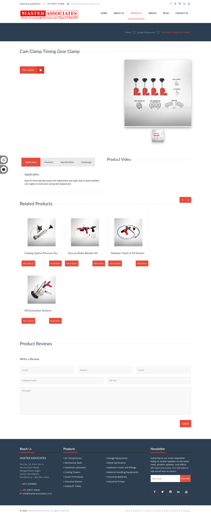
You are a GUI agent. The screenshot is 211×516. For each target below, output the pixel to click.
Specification (67, 162)
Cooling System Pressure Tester (42, 253)
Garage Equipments (146, 32)
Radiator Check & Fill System (127, 253)
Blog (166, 13)
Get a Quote (33, 70)
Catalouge (86, 162)
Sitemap (186, 510)
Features (48, 162)
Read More (55, 263)
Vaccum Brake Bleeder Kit (83, 253)
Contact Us (181, 13)
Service (152, 13)
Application (31, 162)
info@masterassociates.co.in (85, 3)
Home (104, 13)
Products (136, 13)
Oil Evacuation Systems (37, 310)
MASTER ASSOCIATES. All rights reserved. (48, 510)
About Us (119, 13)
